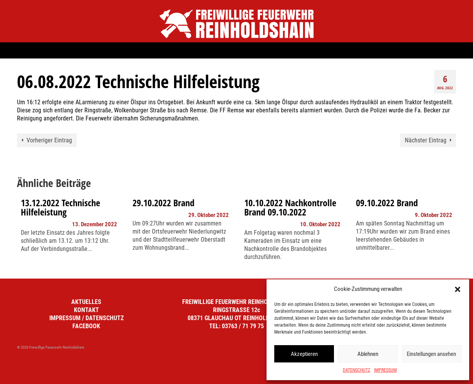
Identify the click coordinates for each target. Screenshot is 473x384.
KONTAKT (86, 310)
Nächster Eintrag (425, 140)
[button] (457, 289)
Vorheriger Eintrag (49, 140)
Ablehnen (367, 354)
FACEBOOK (86, 326)
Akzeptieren (304, 354)
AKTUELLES (86, 302)
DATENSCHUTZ (356, 370)
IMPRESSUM (385, 370)
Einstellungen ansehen (431, 354)
